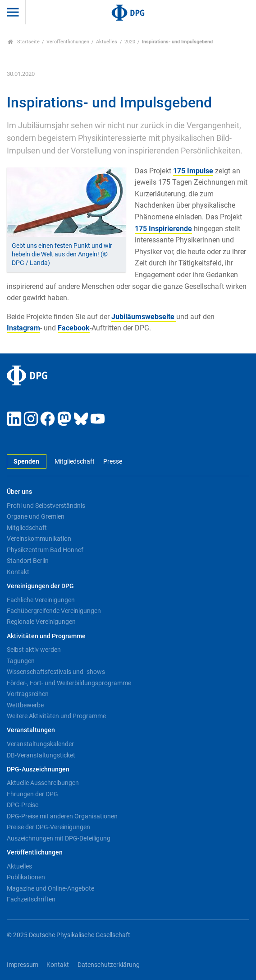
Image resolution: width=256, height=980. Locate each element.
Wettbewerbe (25, 705)
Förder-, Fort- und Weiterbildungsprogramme (69, 683)
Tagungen (21, 660)
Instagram (23, 328)
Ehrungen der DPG (32, 794)
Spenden (26, 461)
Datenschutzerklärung (109, 965)
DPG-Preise (22, 804)
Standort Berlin (28, 560)
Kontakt (18, 572)
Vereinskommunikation (39, 538)
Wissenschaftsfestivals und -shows (56, 671)
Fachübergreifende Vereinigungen (54, 610)
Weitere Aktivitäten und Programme (56, 716)
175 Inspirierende (163, 228)
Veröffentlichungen (67, 42)
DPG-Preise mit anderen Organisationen (62, 816)
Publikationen (26, 877)
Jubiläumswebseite (143, 316)
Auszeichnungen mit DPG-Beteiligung (58, 838)
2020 (129, 42)
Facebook (74, 328)
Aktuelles (106, 42)
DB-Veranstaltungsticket (41, 755)
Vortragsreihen (28, 693)
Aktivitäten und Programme (46, 636)
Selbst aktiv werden (34, 649)
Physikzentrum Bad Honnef (45, 549)
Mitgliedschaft (75, 461)
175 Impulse (193, 171)
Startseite (24, 42)
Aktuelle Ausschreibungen (43, 782)
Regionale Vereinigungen (41, 621)
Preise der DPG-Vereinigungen (48, 827)
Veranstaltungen (31, 730)
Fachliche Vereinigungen (41, 600)
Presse (112, 461)
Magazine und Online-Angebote (50, 888)
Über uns (19, 492)
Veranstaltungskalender (40, 744)
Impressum (22, 965)
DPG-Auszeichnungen (38, 769)
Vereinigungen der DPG (40, 586)
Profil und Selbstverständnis (46, 505)
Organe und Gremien (35, 516)
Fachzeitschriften (31, 899)
